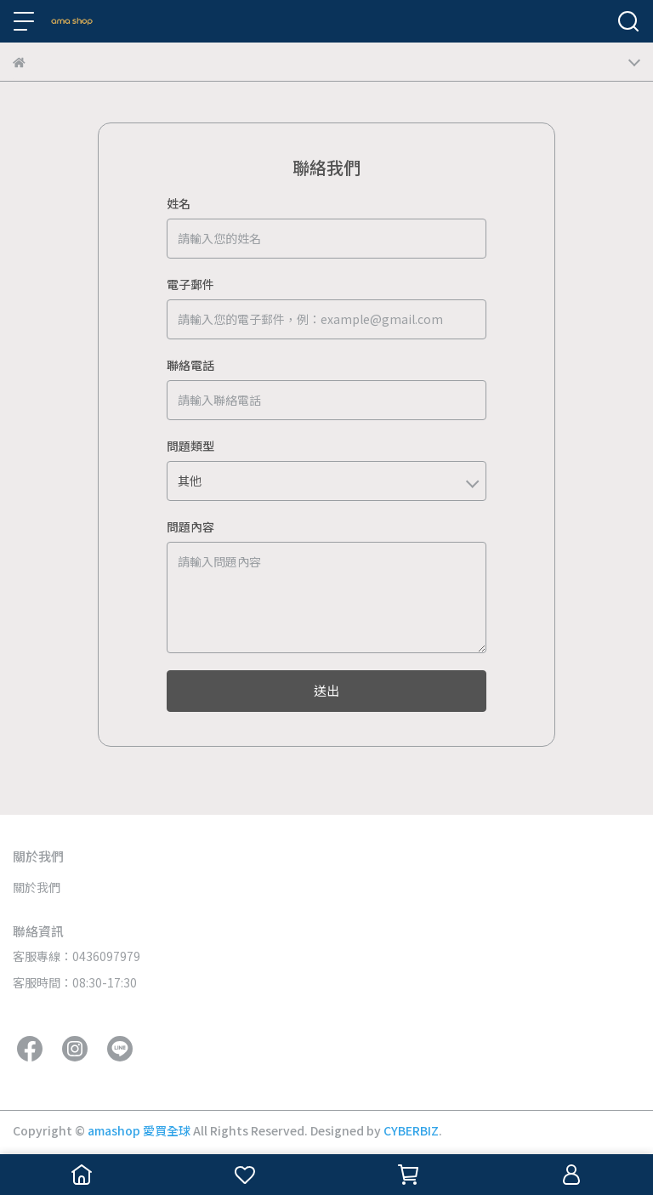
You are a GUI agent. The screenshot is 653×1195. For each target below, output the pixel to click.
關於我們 (36, 887)
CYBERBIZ (411, 1130)
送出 (326, 690)
